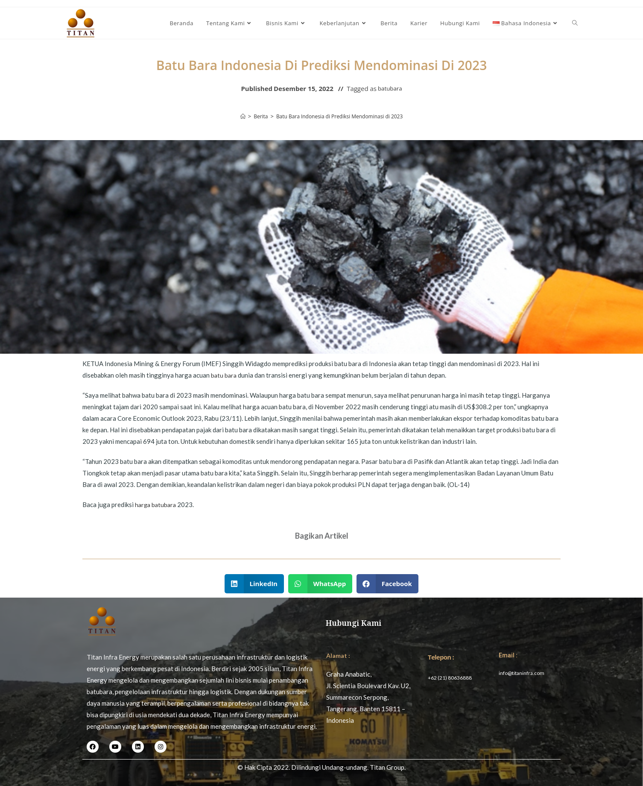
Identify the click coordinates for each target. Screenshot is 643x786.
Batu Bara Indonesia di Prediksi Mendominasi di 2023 (340, 116)
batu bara (224, 375)
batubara (389, 88)
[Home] (237, 116)
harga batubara (156, 504)
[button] (254, 583)
